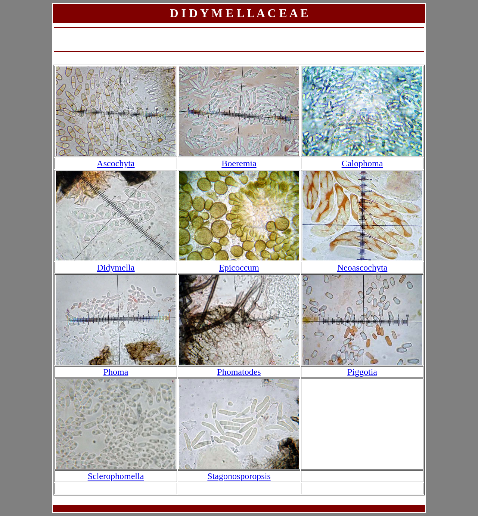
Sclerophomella (116, 476)
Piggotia (362, 372)
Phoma (115, 372)
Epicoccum (239, 267)
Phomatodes (239, 372)
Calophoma (362, 163)
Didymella (115, 267)
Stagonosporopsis (238, 476)
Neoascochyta (362, 267)
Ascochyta (115, 163)
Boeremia (238, 163)
